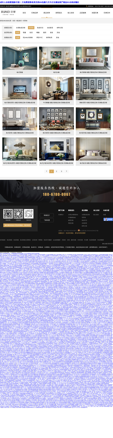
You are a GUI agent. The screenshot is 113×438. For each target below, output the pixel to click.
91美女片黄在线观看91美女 (22, 379)
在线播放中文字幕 (63, 263)
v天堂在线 (60, 402)
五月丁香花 (59, 328)
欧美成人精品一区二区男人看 (89, 345)
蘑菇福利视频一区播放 (90, 371)
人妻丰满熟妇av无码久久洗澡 (42, 262)
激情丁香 (71, 293)
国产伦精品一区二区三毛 (69, 294)
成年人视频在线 (64, 380)
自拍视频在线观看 (58, 365)
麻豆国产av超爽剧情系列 (90, 304)
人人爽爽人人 (19, 325)
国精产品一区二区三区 (10, 287)
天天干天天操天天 (72, 337)
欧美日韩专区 (38, 288)
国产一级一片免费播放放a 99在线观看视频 (63, 324)
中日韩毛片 (9, 254)
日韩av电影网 (52, 381)
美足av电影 (13, 351)
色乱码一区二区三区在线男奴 (90, 265)
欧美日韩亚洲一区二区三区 (104, 337)
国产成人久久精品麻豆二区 (83, 287)
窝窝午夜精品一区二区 (74, 320)
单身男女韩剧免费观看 (13, 279)
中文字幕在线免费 (94, 289)
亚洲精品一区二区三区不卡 (75, 374)
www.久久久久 (61, 344)
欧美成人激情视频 (21, 335)
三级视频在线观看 (58, 291)
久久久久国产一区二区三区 (15, 281)
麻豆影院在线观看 (31, 301)
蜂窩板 (41, 240)
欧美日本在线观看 (27, 274)
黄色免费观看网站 (37, 353)
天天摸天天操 (62, 255)
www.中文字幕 (16, 355)
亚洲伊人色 (98, 371)
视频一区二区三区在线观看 (56, 351)
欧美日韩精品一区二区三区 (21, 283)
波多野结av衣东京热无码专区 (40, 271)
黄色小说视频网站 (17, 359)
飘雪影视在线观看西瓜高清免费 (82, 329)
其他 (58, 32)
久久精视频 (66, 396)
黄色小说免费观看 (42, 399)
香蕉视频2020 (78, 281)
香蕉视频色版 (24, 398)
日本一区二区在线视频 (49, 404)
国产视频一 (64, 283)
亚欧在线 (47, 406)
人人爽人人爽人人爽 (27, 303)
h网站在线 (56, 276)
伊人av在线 (79, 326)
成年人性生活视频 (107, 355)
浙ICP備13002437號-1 (70, 230)
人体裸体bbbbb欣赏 (44, 338)
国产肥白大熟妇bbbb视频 (78, 254)
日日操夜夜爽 (27, 275)
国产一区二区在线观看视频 (105, 267)
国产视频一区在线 (4, 404)
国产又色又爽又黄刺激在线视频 (97, 266)
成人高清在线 (3, 397)
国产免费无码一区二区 (88, 341)
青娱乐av (82, 361)
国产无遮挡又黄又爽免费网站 (42, 292)
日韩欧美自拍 (105, 312)
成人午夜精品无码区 (73, 258)
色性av (44, 307)
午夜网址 (43, 302)
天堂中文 (49, 394)
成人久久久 (82, 404)
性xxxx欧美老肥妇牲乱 (82, 402)
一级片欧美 (110, 281)
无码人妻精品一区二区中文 (61, 274)
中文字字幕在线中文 (72, 292)
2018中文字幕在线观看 (77, 357)
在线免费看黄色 (85, 373)
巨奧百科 (107, 15)
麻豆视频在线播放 (29, 376)
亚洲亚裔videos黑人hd (56, 367)
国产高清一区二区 (19, 397)
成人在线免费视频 (62, 373)
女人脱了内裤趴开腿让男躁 (64, 256)
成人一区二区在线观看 (101, 361)
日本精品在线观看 (96, 274)
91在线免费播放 (67, 353)
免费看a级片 (97, 256)
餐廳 (37, 32)
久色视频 (62, 341)
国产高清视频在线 (25, 373)
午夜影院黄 (72, 321)
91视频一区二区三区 (58, 296)
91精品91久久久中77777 (30, 343)
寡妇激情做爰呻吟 (80, 372)
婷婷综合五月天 (93, 382)
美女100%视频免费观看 (33, 390)
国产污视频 (66, 364)
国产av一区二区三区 (67, 317)
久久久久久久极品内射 (68, 285)
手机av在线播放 (64, 320)
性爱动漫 (84, 326)
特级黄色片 (34, 258)
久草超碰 (38, 343)
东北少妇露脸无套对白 (87, 257)
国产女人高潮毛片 (14, 368)
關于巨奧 (61, 210)
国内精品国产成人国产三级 (17, 275)
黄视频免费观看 (3, 377)
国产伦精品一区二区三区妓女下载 (59, 383)
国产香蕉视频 (30, 365)
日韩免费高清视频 (36, 377)
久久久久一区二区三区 (77, 274)
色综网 (1, 380)
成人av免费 (75, 360)
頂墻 (68, 240)
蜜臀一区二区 (6, 363)
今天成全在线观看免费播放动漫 (41, 316)
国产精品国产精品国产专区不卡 (105, 309)
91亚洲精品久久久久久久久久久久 (50, 256)
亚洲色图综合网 (67, 385)
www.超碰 (84, 288)
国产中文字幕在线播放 (13, 352)
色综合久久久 (49, 265)
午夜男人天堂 (38, 364)
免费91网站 (93, 366)
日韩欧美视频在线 (39, 334)
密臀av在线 (33, 395)
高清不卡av (94, 360)
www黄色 (79, 354)
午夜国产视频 (48, 367)
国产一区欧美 (102, 259)
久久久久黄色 (60, 290)
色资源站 (109, 373)
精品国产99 (105, 340)
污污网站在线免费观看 (80, 384)
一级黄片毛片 (48, 379)
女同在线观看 (66, 305)
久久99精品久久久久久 (20, 400)
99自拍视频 (15, 376)
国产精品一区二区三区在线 (103, 398)
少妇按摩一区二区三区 (12, 261)
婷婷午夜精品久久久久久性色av (22, 291)
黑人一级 (105, 303)
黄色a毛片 (17, 404)
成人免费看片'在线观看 (80, 334)
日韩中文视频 (52, 339)
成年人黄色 (109, 269)
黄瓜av (98, 325)
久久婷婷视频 (66, 374)
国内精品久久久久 (30, 334)
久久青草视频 (107, 400)
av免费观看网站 (65, 322)
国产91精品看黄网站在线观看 (58, 267)
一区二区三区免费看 (45, 305)
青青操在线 (43, 266)
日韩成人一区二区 (33, 270)
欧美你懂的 (51, 316)
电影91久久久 (28, 258)
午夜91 (102, 342)
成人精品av (42, 379)
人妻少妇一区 (32, 284)
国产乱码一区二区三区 (64, 319)
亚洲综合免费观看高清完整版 (30, 344)
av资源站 (61, 310)
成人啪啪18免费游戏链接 (66, 307)
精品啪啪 (61, 334)
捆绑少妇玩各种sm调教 (7, 339)
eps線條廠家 (57, 240)
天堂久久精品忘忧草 (37, 381)
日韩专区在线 (91, 305)
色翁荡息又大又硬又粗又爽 (91, 356)
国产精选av (93, 293)
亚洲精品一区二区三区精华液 (27, 386)
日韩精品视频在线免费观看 (25, 393)
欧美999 (76, 355)
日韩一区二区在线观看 (35, 268)
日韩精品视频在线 (70, 297)
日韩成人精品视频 (41, 300)
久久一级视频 (86, 271)
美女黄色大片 (66, 310)
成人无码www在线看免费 (102, 365)
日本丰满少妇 (6, 281)
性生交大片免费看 (26, 327)
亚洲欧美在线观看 (55, 347)
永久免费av (55, 355)
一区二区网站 (49, 384)
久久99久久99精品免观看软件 (66, 270)
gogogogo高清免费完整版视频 (6, 384)
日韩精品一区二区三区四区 (103, 280)
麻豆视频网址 (52, 268)
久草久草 (106, 316)
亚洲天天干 (86, 284)
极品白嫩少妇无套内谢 (80, 319)
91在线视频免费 (25, 278)
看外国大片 (63, 300)
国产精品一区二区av (54, 269)
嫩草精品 (85, 305)
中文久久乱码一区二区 (102, 265)
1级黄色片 (47, 293)
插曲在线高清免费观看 (14, 391)
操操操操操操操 (44, 281)
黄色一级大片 (101, 316)
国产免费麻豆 (101, 351)
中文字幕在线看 (30, 394)
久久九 (41, 268)
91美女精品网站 (16, 369)
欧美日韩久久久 (85, 343)
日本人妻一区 (86, 406)
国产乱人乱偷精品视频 (44, 321)
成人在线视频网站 (61, 360)
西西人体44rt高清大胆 (59, 352)
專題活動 (70, 223)
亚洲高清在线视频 (67, 326)
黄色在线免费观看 (6, 295)
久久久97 (6, 292)
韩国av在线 (16, 345)
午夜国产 (80, 276)
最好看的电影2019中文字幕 (92, 288)
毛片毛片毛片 (90, 331)
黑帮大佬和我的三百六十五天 (53, 327)
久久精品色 (47, 300)
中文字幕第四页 (95, 267)
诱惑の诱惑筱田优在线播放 (56, 293)
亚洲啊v (50, 382)
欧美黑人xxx (98, 306)
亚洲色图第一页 (69, 373)
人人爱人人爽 (35, 310)
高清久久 (81, 330)
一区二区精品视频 (42, 282)
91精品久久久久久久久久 (48, 371)
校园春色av (72, 315)
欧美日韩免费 (30, 371)
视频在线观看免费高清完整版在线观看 (32, 384)
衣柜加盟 (80, 240)
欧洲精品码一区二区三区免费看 (49, 333)
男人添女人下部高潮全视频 (12, 271)
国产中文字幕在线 (75, 344)
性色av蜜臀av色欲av (26, 310)
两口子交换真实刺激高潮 (26, 339)
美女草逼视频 (16, 348)
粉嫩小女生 (86, 296)
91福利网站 (52, 406)
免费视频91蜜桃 (107, 257)
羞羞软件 (99, 356)
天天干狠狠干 (38, 269)
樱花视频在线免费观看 (49, 272)
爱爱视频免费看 (108, 301)
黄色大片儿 (24, 314)
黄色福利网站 (21, 282)
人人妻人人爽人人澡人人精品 (41, 285)
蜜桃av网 (109, 276)
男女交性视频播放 (93, 357)
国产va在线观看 (24, 329)
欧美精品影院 (77, 395)
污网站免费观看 (59, 350)
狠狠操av (85, 277)
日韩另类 (69, 274)
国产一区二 (4, 360)
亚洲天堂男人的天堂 (104, 402)
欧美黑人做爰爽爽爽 (55, 302)
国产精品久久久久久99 (16, 326)
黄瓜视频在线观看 (57, 283)
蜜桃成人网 (81, 302)
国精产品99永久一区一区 (42, 275)
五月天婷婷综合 (7, 278)
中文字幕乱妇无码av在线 (22, 363)
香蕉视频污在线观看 (46, 383)
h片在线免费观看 (41, 342)
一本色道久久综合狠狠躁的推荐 (28, 380)
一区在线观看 (91, 269)
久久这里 (88, 289)
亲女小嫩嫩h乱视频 (97, 255)
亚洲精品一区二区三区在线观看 (79, 306)
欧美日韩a (110, 347)
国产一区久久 (35, 265)
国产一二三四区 (73, 352)
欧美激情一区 (55, 377)
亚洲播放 (32, 282)
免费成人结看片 (31, 262)
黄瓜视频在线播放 (103, 390)
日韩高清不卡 (89, 259)
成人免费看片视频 (83, 320)
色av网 (16, 270)
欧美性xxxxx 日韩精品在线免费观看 (10, 266)
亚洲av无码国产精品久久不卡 (11, 396)
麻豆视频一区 (55, 402)
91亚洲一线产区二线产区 (16, 301)
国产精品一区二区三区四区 (58, 304)
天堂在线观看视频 (94, 335)
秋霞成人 (106, 327)
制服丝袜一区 (63, 397)
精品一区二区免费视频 (103, 389)
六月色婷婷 (31, 329)
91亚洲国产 (69, 263)
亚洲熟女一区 (60, 392)
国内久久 (23, 338)
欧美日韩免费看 (55, 397)
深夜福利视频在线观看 (92, 280)
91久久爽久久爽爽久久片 (97, 300)
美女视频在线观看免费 (58, 285)
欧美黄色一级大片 (54, 310)
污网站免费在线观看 (42, 328)
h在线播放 (7, 385)
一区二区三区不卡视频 (106, 394)
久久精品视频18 (33, 399)
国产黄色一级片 (52, 321)
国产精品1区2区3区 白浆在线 (106, 314)
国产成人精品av (34, 307)
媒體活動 (70, 220)
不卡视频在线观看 (47, 356)
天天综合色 (77, 321)
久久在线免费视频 (34, 327)
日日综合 (11, 285)
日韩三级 (32, 259)
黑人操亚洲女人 (50, 345)
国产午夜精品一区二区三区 (32, 400)
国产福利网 (42, 384)
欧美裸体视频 (97, 346)
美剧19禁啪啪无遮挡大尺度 (76, 256)
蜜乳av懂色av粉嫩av (93, 337)
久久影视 (75, 378)
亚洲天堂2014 (16, 393)
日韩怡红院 (61, 332)
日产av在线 (38, 372)
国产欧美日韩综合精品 (89, 292)
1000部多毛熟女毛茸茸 (44, 296)
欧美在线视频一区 (39, 396)
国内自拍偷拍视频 (26, 318)
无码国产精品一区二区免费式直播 (68, 367)
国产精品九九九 (82, 353)
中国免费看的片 (100, 258)
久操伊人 (81, 396)
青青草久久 (34, 348)
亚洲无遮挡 (52, 305)
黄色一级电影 (83, 394)
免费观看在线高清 (49, 283)
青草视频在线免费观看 (43, 346)
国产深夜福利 (35, 368)
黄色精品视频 (77, 361)
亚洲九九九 (2, 302)
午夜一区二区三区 (21, 258)
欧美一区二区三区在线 (23, 342)
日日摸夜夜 (69, 357)
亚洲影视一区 (16, 332)
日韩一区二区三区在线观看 (77, 277)
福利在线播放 (37, 386)
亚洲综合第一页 (8, 394)
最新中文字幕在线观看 (91, 270)
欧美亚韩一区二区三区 (33, 332)
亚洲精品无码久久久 (27, 265)
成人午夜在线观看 (99, 405)
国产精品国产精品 (58, 326)
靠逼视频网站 (70, 395)
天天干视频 (101, 400)
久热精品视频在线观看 (103, 254)
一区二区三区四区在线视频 (46, 380)
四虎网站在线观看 (66, 301)
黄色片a (34, 339)
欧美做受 (55, 376)
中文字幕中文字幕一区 (78, 263)
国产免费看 (109, 379)
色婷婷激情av (98, 339)
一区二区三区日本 (93, 324)
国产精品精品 (28, 395)
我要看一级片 (71, 370)
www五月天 (79, 385)
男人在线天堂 (92, 307)
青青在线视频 (109, 360)
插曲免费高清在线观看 (5, 329)
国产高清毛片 (3, 372)
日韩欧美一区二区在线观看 (22, 316)
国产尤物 (29, 309)
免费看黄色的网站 (32, 257)
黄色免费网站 (60, 356)
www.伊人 (37, 295)
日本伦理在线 (23, 360)
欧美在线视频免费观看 (62, 366)
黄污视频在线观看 (23, 374)
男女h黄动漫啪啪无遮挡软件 (85, 376)
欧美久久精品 (105, 359)
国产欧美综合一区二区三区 (92, 295)
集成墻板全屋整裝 (25, 240)
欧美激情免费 (31, 312)
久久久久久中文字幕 (84, 312)
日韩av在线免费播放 (18, 265)
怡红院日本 (62, 279)
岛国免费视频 (16, 324)
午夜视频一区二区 (95, 390)
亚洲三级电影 (40, 308)
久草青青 (33, 274)
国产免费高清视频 (79, 282)
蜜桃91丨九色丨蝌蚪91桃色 (6, 267)
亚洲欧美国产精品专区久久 (6, 346)
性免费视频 (44, 353)
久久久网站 (36, 312)
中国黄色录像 (3, 315)
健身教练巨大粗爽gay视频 (67, 278)
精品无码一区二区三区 (5, 256)
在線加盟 (106, 210)
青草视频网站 (76, 318)
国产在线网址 (108, 259)
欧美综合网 (102, 256)
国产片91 (58, 279)
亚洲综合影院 (85, 342)
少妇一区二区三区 (37, 277)
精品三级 (88, 370)
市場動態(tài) (72, 217)
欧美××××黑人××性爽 (24, 269)
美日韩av (27, 284)
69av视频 (42, 312)
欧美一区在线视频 (101, 382)
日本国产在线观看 (23, 272)
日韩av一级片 (87, 382)
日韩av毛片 (77, 283)
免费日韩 (82, 386)
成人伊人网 (4, 381)
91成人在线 (87, 361)
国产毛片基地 (45, 340)
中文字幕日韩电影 (85, 351)
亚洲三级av (23, 351)
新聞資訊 (59, 15)
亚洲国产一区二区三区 (108, 300)
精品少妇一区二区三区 (26, 308)
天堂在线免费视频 (45, 269)
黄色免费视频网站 (20, 395)
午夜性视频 (84, 308)
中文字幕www (98, 394)
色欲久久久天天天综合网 (10, 288)
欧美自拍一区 (44, 287)
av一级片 (51, 335)
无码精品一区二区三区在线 (34, 293)
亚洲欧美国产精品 (13, 333)
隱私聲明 (110, 243)
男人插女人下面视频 (40, 406)
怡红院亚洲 (32, 269)
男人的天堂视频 (31, 295)
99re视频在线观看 (47, 363)
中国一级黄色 (57, 335)
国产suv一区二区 (77, 295)
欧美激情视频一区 (107, 285)
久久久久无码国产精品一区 (82, 399)
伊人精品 (33, 264)
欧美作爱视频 (78, 294)
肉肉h (65, 343)
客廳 (24, 32)
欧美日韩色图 (28, 307)
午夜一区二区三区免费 (52, 280)
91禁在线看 (83, 322)
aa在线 (15, 364)
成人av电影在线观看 (105, 334)
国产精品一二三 (31, 289)
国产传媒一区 (10, 340)
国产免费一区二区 (10, 390)
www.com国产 (25, 390)
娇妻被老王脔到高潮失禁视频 (95, 312)
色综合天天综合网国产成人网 (25, 403)
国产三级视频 (90, 368)
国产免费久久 (3, 348)
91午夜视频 (47, 310)
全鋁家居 (50, 27)
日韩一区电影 (35, 303)
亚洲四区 (56, 343)
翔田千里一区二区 (90, 301)
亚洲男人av (19, 356)
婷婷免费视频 (27, 391)
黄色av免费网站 (74, 255)
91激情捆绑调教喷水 (40, 283)
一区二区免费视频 (15, 295)
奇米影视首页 (3, 392)
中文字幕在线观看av (54, 255)
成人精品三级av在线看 (96, 299)
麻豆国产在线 (20, 346)
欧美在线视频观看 (23, 355)
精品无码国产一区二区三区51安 (99, 393)
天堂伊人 (38, 380)
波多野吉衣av (46, 395)
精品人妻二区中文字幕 (68, 299)
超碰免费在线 (100, 285)
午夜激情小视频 (29, 277)
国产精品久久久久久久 (42, 348)
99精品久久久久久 (55, 359)
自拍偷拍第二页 (72, 309)
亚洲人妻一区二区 (38, 341)
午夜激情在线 (103, 317)
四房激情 (27, 402)
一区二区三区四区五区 (12, 321)
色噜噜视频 (67, 352)
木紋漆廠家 (100, 240)
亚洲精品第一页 (73, 339)
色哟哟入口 (44, 370)
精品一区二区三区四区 (22, 309)
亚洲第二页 (5, 378)
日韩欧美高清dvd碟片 (82, 331)
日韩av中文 (98, 334)
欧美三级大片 (43, 386)
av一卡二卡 (68, 255)
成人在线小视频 (23, 255)
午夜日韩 (18, 351)
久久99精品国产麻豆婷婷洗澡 (14, 308)
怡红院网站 (82, 395)
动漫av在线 (67, 271)
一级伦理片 (2, 396)
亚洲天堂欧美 (58, 322)
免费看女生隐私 (34, 318)
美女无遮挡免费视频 (34, 354)
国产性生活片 (13, 274)
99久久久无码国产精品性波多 (14, 398)
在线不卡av (55, 330)
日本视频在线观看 (68, 257)
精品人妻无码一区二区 (59, 316)
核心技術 (71, 15)
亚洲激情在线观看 (23, 254)
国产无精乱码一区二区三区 (9, 291)
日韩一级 (72, 271)
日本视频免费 (76, 270)
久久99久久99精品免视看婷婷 (52, 386)
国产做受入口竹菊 (61, 400)
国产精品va (5, 398)
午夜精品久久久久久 (16, 339)
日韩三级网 (20, 350)
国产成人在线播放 (16, 394)
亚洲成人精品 (40, 395)
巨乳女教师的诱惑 (40, 373)
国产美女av (106, 277)
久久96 (9, 307)
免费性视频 (28, 317)
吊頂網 (86, 240)
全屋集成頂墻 (20, 27)
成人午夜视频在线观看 (43, 368)
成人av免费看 (7, 351)
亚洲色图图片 (108, 284)
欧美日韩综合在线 (12, 306)
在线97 (35, 371)
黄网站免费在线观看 (92, 258)
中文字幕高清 (25, 267)
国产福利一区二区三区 (61, 378)
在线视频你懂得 (106, 352)
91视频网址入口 (76, 278)
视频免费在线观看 (18, 302)
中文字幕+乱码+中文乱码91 (99, 278)
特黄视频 (91, 271)
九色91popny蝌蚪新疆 (14, 406)
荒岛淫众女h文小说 (77, 373)
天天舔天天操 (32, 285)
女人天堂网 (70, 350)
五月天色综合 (99, 345)
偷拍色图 (65, 350)
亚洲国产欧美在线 (47, 396)
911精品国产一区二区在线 (61, 381)
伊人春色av (57, 337)
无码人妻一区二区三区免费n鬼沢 (19, 317)
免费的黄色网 (19, 288)
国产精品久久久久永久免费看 (6, 297)
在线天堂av (104, 264)
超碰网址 (80, 397)
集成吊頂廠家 (48, 240)
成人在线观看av (85, 279)
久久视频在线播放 (32, 355)
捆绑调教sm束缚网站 (18, 385)
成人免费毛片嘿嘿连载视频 (27, 353)
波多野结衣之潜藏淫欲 (82, 338)
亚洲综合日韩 (49, 307)
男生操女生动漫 (99, 387)
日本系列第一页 (69, 295)
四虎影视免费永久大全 (24, 404)
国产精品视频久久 (84, 391)
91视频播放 (30, 405)
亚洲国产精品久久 (40, 339)
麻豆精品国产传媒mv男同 (99, 271)
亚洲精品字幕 (88, 404)
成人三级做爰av (26, 346)
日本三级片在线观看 (33, 296)
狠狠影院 (64, 280)
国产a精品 (76, 347)
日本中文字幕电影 (42, 345)
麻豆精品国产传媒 (70, 348)
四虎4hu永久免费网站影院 (12, 367)
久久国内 (16, 312)
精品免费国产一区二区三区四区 (70, 308)
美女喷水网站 (18, 353)
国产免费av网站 (96, 341)
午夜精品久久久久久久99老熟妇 (30, 300)
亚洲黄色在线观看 (20, 284)
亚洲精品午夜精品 (72, 403)
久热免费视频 (86, 315)
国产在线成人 (105, 347)
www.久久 (31, 341)
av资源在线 (13, 341)
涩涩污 (59, 330)
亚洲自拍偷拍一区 (71, 335)
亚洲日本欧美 (76, 293)
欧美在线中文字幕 (16, 360)
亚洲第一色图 (11, 404)
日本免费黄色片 (28, 340)
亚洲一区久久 (46, 335)
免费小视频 (71, 313)
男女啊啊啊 (7, 316)
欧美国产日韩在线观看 (39, 279)
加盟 (104, 214)
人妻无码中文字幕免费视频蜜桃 (101, 268)
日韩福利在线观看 (72, 266)
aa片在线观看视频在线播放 (14, 255)
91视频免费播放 (84, 294)
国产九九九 (95, 385)
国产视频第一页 (106, 315)
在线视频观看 (65, 376)
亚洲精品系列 (49, 282)
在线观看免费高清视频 (44, 325)
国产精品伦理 (16, 370)
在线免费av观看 (64, 275)
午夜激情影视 (19, 310)
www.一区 (84, 301)
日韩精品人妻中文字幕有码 (23, 261)
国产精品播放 (80, 267)
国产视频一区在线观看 (22, 365)
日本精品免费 (12, 290)
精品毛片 (17, 264)
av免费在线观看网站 (97, 352)
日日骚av (58, 333)
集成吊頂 (40, 27)
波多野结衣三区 (36, 320)
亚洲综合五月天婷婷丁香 (22, 293)
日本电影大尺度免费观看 (61, 268)
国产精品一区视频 (83, 293)
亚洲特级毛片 (89, 309)
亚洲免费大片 (59, 389)
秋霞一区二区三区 (36, 366)
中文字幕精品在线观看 (23, 382)
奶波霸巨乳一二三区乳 (42, 258)
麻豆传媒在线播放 (35, 321)
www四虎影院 (75, 307)
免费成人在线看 (55, 387)
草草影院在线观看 (68, 304)
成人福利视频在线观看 (79, 400)
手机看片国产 (70, 366)
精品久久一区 (20, 289)
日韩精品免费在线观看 (96, 381)
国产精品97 (96, 402)
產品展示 (19, 20)
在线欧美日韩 (110, 405)
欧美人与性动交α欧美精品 (61, 403)
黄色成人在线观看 (63, 387)
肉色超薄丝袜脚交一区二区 (75, 279)
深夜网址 (14, 258)
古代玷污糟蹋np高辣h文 (85, 366)
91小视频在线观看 (85, 335)
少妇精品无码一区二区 (14, 403)
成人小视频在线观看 (12, 289)
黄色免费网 (11, 378)
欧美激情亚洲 (78, 335)
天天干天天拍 (58, 320)
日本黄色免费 (67, 405)
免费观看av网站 (8, 359)
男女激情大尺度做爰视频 (14, 280)
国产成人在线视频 (82, 280)
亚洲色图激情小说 (106, 263)
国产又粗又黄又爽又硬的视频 (67, 333)
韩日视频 (109, 290)
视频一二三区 (85, 310)
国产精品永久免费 (42, 261)
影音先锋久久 (90, 320)
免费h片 (20, 270)
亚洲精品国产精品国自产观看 (39, 267)
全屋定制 (35, 240)
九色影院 (106, 350)
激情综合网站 (36, 314)
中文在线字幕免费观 (101, 321)
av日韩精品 (71, 347)
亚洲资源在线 (43, 365)
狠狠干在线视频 (39, 289)
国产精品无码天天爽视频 (27, 302)
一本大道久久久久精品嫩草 (75, 264)
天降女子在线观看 (4, 289)
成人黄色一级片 (58, 305)
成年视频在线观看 (43, 374)
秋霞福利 (22, 357)
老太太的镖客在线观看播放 (106, 328)
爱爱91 (89, 293)
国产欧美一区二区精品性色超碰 (64, 407)
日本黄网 (6, 285)
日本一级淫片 (84, 398)
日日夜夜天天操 (74, 389)
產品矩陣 (46, 13)
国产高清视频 (56, 281)
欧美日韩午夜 (102, 289)
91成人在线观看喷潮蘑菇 (56, 357)
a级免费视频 (86, 330)
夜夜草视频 (5, 255)
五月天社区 (106, 294)
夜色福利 (42, 295)
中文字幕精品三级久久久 (107, 376)
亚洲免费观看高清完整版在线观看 (56, 308)
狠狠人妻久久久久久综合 (41, 257)
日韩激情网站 (77, 366)
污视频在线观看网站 (17, 296)
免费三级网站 (62, 276)
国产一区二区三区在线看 (39, 329)
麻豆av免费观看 (101, 326)
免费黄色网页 (78, 288)
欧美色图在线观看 (56, 265)
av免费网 (99, 347)
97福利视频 (18, 305)
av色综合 (50, 284)
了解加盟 (47, 220)
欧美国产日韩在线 (36, 317)
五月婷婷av (70, 387)
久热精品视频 (108, 289)
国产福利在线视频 (20, 402)
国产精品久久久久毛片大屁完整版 (47, 354)
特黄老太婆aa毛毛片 (10, 310)
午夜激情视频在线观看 (52, 366)
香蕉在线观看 (62, 342)
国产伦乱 (42, 314)
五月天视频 (6, 383)
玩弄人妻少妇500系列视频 (50, 403)
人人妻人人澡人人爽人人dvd (95, 406)
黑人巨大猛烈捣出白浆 (77, 257)
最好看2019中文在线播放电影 (47, 343)
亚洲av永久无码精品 (4, 406)
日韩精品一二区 (25, 356)
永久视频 (30, 254)
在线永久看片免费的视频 (33, 374)
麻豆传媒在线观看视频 (54, 270)
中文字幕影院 (77, 262)
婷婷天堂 (91, 352)
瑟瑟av (12, 385)
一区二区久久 (49, 294)
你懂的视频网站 (49, 376)
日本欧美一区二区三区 (8, 344)
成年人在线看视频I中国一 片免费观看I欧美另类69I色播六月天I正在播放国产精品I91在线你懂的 (39, 2)
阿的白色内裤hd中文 (4, 391)
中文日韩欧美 (9, 272)
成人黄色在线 (38, 276)
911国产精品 (83, 259)
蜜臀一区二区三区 (80, 261)
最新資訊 (71, 210)
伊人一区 (67, 279)
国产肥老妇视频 (80, 292)
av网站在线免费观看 (33, 382)
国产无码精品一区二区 (87, 397)
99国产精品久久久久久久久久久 (102, 319)
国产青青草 (91, 294)
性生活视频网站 (88, 303)
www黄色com (85, 332)
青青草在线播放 (93, 370)
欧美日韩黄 (41, 403)
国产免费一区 (85, 352)
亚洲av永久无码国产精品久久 (35, 290)
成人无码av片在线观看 (58, 288)
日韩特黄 (102, 293)
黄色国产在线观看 (59, 258)
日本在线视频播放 (84, 344)
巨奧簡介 (61, 214)
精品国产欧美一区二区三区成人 (31, 328)
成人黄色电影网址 (89, 314)
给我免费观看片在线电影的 (44, 347)
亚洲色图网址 (18, 327)
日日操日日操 (6, 407)
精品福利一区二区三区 (66, 265)
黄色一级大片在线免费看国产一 (52, 332)
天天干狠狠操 (74, 397)
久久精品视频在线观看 (43, 278)
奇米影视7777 (16, 254)
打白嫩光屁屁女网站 (63, 340)
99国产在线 (91, 346)
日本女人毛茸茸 (87, 254)
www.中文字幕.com (50, 259)
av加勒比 (26, 289)
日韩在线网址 (101, 291)
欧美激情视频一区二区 (90, 319)
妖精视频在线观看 (67, 402)
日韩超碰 (81, 382)
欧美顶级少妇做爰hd (40, 264)
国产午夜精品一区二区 (81, 309)
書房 (44, 32)
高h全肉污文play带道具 (16, 278)
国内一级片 (36, 360)
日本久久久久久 (81, 285)
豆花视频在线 (56, 318)
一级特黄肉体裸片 (87, 365)
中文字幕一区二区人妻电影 (60, 306)
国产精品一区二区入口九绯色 (51, 344)
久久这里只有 (11, 259)
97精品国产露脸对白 (83, 258)
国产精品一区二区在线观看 (46, 317)
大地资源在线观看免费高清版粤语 (55, 301)
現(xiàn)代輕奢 (28, 37)
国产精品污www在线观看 (79, 300)
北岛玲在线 (72, 319)
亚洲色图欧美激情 (58, 277)
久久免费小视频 (96, 379)
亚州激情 (42, 293)
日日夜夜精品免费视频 (51, 378)
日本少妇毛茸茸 (6, 368)
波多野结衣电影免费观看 (52, 271)
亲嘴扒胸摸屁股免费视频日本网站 (90, 272)
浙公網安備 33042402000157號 (88, 230)
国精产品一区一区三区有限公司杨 (67, 281)
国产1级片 (99, 366)
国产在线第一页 (90, 367)
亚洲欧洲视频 (9, 331)
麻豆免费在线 (40, 389)
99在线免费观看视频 (17, 267)
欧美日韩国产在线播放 (74, 396)
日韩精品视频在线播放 (7, 350)
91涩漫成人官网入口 (85, 281)
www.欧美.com (64, 337)
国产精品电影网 (60, 372)
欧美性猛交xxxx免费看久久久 (36, 256)
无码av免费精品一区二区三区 (8, 319)
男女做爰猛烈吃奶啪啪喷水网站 (25, 368)
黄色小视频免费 (88, 372)
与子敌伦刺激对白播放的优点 (51, 373)
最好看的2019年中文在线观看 (65, 269)
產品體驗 (85, 210)
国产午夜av (55, 284)
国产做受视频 (20, 274)
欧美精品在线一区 (23, 348)
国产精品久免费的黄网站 (69, 288)
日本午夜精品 (12, 371)
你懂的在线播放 (35, 299)
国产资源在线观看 (91, 306)
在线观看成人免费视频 (54, 338)
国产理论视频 (27, 268)
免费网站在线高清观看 (90, 334)
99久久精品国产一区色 (5, 263)
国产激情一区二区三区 (18, 354)
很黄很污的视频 (23, 389)
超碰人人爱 (96, 320)
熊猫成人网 (73, 372)
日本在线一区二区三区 (96, 376)
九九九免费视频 (72, 406)
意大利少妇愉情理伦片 (102, 302)
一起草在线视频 (45, 270)
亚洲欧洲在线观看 (31, 283)
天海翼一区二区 (55, 379)
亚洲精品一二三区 (79, 265)
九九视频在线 (60, 314)
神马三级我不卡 (33, 304)
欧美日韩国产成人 (20, 306)
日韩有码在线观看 (41, 254)
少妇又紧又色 (86, 357)
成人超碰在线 (44, 366)
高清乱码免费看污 (78, 271)
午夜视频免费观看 (100, 327)
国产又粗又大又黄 (109, 278)
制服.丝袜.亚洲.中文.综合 (48, 326)
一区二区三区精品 (8, 332)
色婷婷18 (110, 262)
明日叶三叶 (26, 397)
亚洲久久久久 (100, 370)
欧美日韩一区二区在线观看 (9, 400)
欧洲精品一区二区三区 (57, 382)
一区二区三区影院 (11, 397)
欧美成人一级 (97, 314)
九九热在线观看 (25, 296)
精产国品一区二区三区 (18, 384)
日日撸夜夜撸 (44, 276)
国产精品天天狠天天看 (53, 346)
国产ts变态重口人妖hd (67, 368)
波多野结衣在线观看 (81, 358)
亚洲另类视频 (33, 373)
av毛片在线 (66, 258)
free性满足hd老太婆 (72, 354)
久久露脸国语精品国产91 (39, 407)
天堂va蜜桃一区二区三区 (53, 319)
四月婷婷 (73, 384)
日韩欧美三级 (50, 370)
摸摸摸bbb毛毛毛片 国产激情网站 (88, 374)
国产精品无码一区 (15, 374)
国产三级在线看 (23, 370)
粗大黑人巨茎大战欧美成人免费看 (88, 383)
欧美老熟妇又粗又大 (42, 304)
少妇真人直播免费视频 (73, 303)
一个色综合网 (55, 396)
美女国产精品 (65, 347)
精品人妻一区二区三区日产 (79, 356)
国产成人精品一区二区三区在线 (25, 377)
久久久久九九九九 (45, 364)
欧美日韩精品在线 (69, 332)
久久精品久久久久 (83, 380)
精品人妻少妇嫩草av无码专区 (45, 360)
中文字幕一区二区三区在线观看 (69, 371)
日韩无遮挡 (8, 399)
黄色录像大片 (81, 350)
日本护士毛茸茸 (26, 354)
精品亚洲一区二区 (103, 290)
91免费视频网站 (78, 315)
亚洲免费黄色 (13, 395)
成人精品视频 (47, 312)
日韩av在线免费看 (57, 329)
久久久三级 (51, 313)
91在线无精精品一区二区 (49, 352)
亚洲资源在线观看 (13, 365)
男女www (95, 257)
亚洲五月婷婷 (93, 361)
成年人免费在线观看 (95, 317)
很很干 (105, 405)
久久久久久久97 (37, 394)
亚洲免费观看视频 (53, 278)
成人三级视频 (81, 284)
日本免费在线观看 (70, 300)
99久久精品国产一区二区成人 (69, 351)
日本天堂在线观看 (51, 258)
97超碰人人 (20, 313)
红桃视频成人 (85, 256)
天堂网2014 (65, 289)
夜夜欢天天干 (28, 299)
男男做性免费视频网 (4, 342)
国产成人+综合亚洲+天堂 (73, 380)
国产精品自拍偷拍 (35, 325)
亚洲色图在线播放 (69, 360)
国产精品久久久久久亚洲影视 (10, 284)
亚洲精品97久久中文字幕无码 (101, 310)
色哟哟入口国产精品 (100, 329)
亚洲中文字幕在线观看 (23, 322)
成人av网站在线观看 (86, 381)
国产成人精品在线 (9, 364)
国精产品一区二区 (38, 370)
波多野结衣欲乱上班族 (100, 348)
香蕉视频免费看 (67, 363)
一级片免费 (97, 307)
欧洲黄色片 (92, 405)
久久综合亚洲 (57, 261)
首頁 (24, 15)
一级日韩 (15, 297)
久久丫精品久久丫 (107, 377)
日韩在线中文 (105, 372)
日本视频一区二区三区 (36, 358)
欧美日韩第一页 (71, 291)
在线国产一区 (79, 406)
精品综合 (9, 360)
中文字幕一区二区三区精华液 (74, 289)
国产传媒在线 (70, 378)
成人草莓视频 (18, 338)
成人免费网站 (103, 276)
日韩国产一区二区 (56, 391)
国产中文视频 (9, 389)
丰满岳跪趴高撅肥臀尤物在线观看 (22, 294)
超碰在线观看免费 (105, 383)
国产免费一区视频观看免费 (25, 324)
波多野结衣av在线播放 (99, 294)
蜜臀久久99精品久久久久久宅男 (33, 351)
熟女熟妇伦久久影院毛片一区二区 (57, 312)
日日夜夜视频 (14, 262)
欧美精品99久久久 (106, 275)
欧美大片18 (48, 302)
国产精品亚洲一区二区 (8, 345)
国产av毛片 (43, 376)
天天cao (50, 369)
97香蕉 (107, 358)
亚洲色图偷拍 (83, 379)
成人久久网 (9, 299)
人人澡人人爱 (90, 380)
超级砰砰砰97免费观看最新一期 (29, 297)
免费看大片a (100, 397)
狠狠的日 (86, 355)
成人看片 (22, 406)
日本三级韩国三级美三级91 (75, 322)
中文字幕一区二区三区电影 (22, 276)
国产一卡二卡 (40, 363)
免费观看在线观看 (38, 330)
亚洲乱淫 (111, 389)
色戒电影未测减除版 (83, 364)
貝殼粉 (64, 240)
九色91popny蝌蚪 (31, 398)
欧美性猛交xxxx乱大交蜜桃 (41, 280)
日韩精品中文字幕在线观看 (95, 296)
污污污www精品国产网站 (88, 369)
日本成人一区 (101, 283)
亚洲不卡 (76, 370)
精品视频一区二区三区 (52, 348)
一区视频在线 (102, 385)
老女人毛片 (54, 392)
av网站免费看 (84, 283)
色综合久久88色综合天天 (97, 303)
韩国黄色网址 (23, 394)
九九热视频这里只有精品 (58, 294)
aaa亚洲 (97, 378)
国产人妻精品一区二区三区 (69, 334)
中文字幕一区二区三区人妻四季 (87, 359)
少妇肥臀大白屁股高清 (24, 383)
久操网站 (60, 287)
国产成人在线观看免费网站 (51, 405)
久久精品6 (107, 258)
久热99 (98, 293)
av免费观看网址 (12, 356)
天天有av (52, 324)
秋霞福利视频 (23, 334)
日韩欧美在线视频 (42, 291)
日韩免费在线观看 (74, 405)
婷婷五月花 (83, 275)
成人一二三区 (86, 405)
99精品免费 (27, 282)
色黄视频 (110, 303)
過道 (51, 32)
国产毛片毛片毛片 (45, 324)
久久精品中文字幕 (41, 344)
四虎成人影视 (27, 313)
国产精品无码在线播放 (9, 277)
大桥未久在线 (68, 276)
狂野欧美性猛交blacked (104, 295)
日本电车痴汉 (46, 337)
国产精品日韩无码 (62, 348)
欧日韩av (10, 268)
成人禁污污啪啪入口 (48, 355)
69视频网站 (14, 309)
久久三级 (59, 280)
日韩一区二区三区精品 (78, 316)
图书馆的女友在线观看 (90, 358)
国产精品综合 (65, 313)
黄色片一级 (2, 390)
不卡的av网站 (50, 263)
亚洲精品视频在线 (57, 307)
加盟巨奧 (95, 15)
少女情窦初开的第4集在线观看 (88, 354)
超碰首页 (100, 363)
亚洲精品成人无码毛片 (97, 313)
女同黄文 (54, 360)
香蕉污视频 (75, 332)
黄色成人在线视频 (9, 302)
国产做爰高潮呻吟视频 (92, 297)
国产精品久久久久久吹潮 (41, 274)
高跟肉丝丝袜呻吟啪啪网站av (80, 297)
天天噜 (110, 372)
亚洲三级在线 (29, 266)
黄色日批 (45, 389)
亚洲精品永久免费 (62, 355)
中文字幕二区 (104, 306)
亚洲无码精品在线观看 (77, 269)
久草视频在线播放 (102, 360)
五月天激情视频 (60, 331)
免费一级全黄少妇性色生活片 (60, 404)
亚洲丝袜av (107, 297)
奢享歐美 (49, 37)
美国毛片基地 (34, 350)
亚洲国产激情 (64, 302)
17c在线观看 (23, 371)
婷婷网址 (80, 352)
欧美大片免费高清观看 (57, 374)
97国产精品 (21, 328)
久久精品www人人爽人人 (24, 396)
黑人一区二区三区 (50, 261)
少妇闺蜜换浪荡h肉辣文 (32, 319)
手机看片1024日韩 (51, 274)
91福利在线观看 (22, 367)
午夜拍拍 (8, 315)
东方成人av (49, 391)
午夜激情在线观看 (42, 327)
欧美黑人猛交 (78, 343)
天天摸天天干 (87, 266)
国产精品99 (89, 326)
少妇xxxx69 (68, 397)
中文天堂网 (51, 292)
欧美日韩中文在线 (72, 399)
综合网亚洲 (28, 367)
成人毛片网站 (54, 400)
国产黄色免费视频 (71, 283)
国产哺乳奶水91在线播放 (12, 377)
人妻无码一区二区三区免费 (103, 395)
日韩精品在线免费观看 (53, 287)
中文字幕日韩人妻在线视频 (80, 268)
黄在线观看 (39, 333)
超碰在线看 (10, 370)
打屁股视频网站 (98, 263)
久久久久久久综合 (90, 394)
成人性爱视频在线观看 (90, 384)
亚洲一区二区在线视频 (67, 254)
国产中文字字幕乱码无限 (90, 350)
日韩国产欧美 (99, 392)
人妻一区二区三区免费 (71, 261)
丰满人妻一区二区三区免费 (76, 345)
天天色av (40, 270)
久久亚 (110, 325)
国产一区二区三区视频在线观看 (30, 315)
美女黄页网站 (44, 301)
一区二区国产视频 (4, 308)
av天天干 (60, 266)
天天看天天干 (92, 279)
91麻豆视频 (34, 385)
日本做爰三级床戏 (44, 284)
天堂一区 (62, 338)
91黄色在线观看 (104, 255)
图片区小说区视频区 (39, 404)
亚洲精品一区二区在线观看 (97, 261)
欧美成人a (65, 291)
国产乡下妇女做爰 (37, 266)
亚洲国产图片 (46, 361)
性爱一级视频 (86, 282)
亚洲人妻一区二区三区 (87, 276)
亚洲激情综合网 (72, 338)
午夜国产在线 (92, 329)
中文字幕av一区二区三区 (86, 264)
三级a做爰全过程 (18, 259)
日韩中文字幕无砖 (98, 292)
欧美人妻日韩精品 (8, 303)
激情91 (59, 358)
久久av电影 (78, 381)
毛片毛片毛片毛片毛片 (9, 294)
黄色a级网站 (96, 396)
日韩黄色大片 (65, 287)
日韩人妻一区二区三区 (92, 283)
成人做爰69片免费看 (91, 325)
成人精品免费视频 (70, 400)
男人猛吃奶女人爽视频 (78, 272)
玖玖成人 (98, 374)
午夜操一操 (90, 391)
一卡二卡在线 (61, 271)
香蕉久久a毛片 (42, 405)
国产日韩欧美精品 (98, 368)
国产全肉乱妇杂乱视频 (68, 296)
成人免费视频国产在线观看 (62, 309)
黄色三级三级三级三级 (18, 303)
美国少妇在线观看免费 (43, 382)
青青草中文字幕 (106, 292)
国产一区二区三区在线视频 (73, 302)
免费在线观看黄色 (55, 363)
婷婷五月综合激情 (41, 385)
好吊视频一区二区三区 (88, 385)
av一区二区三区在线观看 (89, 378)
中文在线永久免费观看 (25, 399)
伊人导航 (9, 317)
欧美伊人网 (94, 347)
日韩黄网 (67, 282)
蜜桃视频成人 (49, 267)
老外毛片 (110, 345)
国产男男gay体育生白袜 (69, 341)
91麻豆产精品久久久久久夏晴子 (61, 370)
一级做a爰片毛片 (76, 304)
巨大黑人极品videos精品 (91, 285)
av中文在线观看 (14, 282)
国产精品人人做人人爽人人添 (44, 400)
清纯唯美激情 (61, 377)
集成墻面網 (92, 240)
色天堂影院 (15, 350)
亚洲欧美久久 (7, 300)
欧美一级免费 (29, 320)
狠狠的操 (80, 308)
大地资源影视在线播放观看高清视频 (91, 386)
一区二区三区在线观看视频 (106, 354)
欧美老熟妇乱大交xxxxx (81, 367)
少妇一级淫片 (67, 384)
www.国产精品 (19, 287)
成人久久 (20, 271)
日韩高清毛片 (50, 257)
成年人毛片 (9, 393)
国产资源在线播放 (106, 406)
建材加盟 (74, 240)
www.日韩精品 (69, 306)
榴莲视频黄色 (12, 380)
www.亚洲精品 (28, 264)
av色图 (60, 347)
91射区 (90, 313)
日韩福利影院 (32, 402)
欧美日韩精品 (108, 293)
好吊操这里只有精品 (25, 305)
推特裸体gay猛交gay (77, 365)
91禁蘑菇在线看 (47, 295)
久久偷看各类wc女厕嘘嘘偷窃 (24, 352)
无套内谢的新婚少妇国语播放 (36, 337)
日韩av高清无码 (46, 350)
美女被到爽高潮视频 (70, 329)
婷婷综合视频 (68, 359)
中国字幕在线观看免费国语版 (44, 331)
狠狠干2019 (31, 271)
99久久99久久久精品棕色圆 (82, 346)
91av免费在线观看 (86, 403)
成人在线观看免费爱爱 (7, 337)
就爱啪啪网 (95, 309)
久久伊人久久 (110, 317)
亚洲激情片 (7, 373)
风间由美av (91, 263)
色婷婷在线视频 (70, 268)
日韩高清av (81, 360)
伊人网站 (111, 255)
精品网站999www (13, 342)
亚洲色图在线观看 (4, 365)
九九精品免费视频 (50, 254)
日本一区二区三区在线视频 (107, 364)
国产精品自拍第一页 (94, 373)
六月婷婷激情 (74, 402)
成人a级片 (50, 285)
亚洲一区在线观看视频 (58, 257)
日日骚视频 (66, 338)
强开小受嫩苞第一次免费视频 (18, 307)
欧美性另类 (60, 396)
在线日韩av (105, 344)
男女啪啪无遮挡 (78, 327)
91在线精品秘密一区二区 (34, 379)
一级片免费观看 (76, 379)
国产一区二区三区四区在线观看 (17, 256)
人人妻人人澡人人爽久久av (61, 259)
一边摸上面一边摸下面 (78, 299)
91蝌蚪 (79, 332)
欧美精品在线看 (105, 304)
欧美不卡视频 (97, 328)
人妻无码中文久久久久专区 (7, 357)
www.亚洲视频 (47, 315)
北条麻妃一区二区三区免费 (54, 275)
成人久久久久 (88, 302)
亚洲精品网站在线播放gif (57, 317)
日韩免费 (2, 355)
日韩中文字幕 (57, 354)
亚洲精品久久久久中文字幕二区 (34, 255)
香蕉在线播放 (79, 403)
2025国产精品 (100, 399)
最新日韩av (60, 284)
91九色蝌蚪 (50, 281)
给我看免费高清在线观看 (105, 374)
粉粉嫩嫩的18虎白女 (75, 359)
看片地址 (102, 274)
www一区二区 (79, 325)
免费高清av (4, 299)
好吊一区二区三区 (23, 295)
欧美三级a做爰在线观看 (43, 319)
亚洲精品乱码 (16, 272)
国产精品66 (3, 367)
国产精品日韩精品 (88, 400)
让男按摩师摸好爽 (25, 359)
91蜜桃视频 (20, 300)
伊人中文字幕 (54, 331)
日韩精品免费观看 (79, 291)
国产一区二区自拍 (35, 393)
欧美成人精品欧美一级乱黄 (107, 296)
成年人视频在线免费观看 (106, 371)
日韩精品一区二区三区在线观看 (96, 315)
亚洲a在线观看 (37, 376)
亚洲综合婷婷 (70, 259)
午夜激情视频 (13, 387)
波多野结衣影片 (64, 354)
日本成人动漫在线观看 (92, 277)
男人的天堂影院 (50, 365)
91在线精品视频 (53, 372)
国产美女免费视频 (6, 379)
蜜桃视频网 (73, 326)
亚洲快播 (10, 324)
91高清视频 (7, 282)
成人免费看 (45, 334)
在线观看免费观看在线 (64, 369)
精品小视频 (64, 395)
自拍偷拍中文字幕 (13, 363)
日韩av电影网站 (29, 360)
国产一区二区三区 (79, 341)
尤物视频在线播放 (64, 303)
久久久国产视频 (73, 284)
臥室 (31, 32)
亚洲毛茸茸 (72, 314)
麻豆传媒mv (40, 335)
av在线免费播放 (79, 266)
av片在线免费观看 (37, 302)
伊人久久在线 (16, 285)
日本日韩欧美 (61, 405)
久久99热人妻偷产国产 (71, 325)
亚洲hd (36, 282)
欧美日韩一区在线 (87, 267)
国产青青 (7, 269)
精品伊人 (2, 373)
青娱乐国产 (78, 342)
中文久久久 (55, 263)
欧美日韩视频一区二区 (23, 279)
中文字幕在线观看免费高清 (67, 361)
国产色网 (10, 369)
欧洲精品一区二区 (18, 378)
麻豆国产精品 (32, 276)
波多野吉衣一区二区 (19, 290)
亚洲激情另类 (41, 318)
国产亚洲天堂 (86, 263)
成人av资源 (48, 377)
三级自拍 (75, 368)
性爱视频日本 (31, 316)
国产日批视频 (100, 257)
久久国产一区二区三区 (102, 322)
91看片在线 (40, 315)
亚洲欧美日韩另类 (34, 345)
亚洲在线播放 (63, 327)
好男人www (40, 350)
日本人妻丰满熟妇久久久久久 (80, 333)
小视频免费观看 (13, 300)
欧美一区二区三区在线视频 (7, 312)
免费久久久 (51, 368)
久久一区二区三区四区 (8, 405)
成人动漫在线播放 (32, 292)
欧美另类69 (93, 365)
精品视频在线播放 (58, 264)
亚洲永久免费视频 (104, 325)
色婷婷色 (46, 369)
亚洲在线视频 (18, 380)
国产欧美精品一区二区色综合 (48, 277)
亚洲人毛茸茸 (42, 303)
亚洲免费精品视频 (29, 338)
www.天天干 (88, 353)
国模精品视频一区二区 (8, 265)
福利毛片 (24, 320)
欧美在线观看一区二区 (108, 313)
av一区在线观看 (16, 389)
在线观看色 (110, 390)
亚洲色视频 (98, 270)
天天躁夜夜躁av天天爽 (35, 305)
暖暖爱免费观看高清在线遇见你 (80, 328)
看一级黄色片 (95, 259)
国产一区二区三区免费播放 (69, 392)
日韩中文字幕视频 (45, 255)
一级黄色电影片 (9, 318)
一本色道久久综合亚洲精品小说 (95, 355)
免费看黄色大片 (48, 297)
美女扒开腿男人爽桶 (7, 309)
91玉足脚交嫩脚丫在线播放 (81, 290)
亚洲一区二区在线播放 (45, 351)
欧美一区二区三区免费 (53, 334)
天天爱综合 (95, 389)
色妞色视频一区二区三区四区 (36, 313)
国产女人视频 (37, 338)
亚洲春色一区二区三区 (64, 318)
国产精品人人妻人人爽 (10, 305)
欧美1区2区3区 (18, 320)
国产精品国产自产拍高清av (75, 310)
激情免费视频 (61, 385)
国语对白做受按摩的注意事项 (74, 275)
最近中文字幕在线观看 (46, 387)
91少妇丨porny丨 (45, 372)
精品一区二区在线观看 (88, 291)
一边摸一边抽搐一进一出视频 (35, 383)
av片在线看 (34, 254)
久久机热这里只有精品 (6, 347)
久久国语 (64, 357)
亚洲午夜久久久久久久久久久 (38, 367)
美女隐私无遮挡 (42, 392)
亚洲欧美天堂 (26, 270)
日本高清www (56, 369)
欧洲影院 (47, 339)
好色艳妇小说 (104, 341)
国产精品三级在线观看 (7, 354)
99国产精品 (67, 331)
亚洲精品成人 (18, 314)
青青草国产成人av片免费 (52, 266)
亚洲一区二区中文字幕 (15, 263)
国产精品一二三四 (73, 287)
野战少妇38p (14, 372)
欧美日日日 (21, 264)
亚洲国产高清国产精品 (7, 343)
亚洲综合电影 (91, 402)
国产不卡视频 (98, 342)
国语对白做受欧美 (98, 367)
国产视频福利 (110, 341)
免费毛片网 (2, 385)
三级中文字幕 (89, 393)
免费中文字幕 (7, 335)
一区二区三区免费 (13, 293)
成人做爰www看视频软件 (59, 272)
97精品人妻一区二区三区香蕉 (79, 393)
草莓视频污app (41, 310)
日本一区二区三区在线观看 (55, 361)
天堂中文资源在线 (11, 283)
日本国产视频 (30, 370)
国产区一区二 (37, 365)
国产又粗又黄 (89, 300)
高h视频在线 (3, 318)
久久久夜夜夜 (48, 357)
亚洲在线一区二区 (63, 292)
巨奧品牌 (34, 15)
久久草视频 (71, 282)
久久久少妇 (7, 322)
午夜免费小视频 (92, 330)
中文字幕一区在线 (88, 360)
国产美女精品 (6, 280)
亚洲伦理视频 (52, 337)
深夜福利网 (106, 261)
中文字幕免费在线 (14, 322)
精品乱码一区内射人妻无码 (58, 390)
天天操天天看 (48, 402)
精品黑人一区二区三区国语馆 (17, 315)
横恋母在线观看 (101, 284)
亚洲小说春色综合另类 (69, 377)
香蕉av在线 (28, 335)
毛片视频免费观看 (92, 387)
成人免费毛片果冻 (93, 284)
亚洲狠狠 (12, 373)
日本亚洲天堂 (52, 279)
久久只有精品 (13, 407)
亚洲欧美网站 (17, 358)
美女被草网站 (104, 379)
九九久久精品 (93, 321)
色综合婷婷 (60, 343)
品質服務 (83, 15)
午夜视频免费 (91, 342)
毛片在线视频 (65, 293)
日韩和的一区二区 (76, 363)
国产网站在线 (97, 269)
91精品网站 (100, 377)
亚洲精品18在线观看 (40, 402)
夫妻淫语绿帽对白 (97, 331)
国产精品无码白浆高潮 (13, 366)
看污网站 (42, 359)
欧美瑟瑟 (60, 376)
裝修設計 (47, 215)
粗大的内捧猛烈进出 (103, 262)
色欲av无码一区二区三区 (101, 282)
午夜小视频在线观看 (24, 285)
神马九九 (53, 300)
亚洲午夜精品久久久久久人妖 (28, 288)
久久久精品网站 (70, 355)
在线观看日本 (76, 387)
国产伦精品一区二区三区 (76, 301)
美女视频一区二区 (22, 266)
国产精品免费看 (17, 390)
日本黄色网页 (92, 282)
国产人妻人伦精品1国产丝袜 (93, 338)
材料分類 (60, 27)
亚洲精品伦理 (48, 303)
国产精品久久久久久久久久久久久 (49, 309)
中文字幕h (90, 389)
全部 (17, 32)
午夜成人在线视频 (74, 330)
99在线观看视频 (25, 259)
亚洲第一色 (62, 359)
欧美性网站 (32, 396)
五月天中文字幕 (100, 297)
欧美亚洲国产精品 (70, 327)
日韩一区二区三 (3, 254)
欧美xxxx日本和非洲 (97, 264)
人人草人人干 (3, 314)
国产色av (107, 329)
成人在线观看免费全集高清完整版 (96, 287)
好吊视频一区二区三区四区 (40, 259)
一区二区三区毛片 (65, 321)
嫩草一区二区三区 (58, 289)
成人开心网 (48, 392)
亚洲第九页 (15, 299)
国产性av (76, 285)
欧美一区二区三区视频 (43, 306)
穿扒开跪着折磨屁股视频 (70, 342)
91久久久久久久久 (104, 305)
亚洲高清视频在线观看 (86, 317)
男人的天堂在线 (42, 391)
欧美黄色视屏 (97, 305)
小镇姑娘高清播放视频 (6, 325)
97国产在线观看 (42, 265)
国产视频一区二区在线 (91, 322)
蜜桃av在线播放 (59, 353)
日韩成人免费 (99, 279)
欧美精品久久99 (8, 257)
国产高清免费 (27, 304)
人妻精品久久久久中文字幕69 (10, 304)
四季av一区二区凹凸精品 (9, 264)
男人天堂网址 (31, 272)
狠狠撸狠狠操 (57, 345)
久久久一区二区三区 (108, 266)
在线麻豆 (8, 314)
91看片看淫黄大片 (18, 318)
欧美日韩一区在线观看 (104, 320)
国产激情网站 (73, 346)
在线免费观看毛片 (94, 281)
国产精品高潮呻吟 (23, 292)
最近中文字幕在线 (85, 324)
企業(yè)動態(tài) (73, 214)
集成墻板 (16, 240)
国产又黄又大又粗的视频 (57, 299)
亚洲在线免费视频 (35, 263)
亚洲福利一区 (5, 352)
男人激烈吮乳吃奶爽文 (93, 262)
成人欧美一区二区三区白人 (107, 307)
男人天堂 (97, 332)
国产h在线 (59, 321)
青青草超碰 (35, 405)
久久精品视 (49, 304)
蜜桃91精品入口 (61, 297)
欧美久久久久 (91, 308)
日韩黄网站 (55, 282)
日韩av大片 (8, 372)
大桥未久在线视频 (90, 268)
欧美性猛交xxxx (94, 254)
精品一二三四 (110, 288)
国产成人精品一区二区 (13, 328)
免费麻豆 (80, 389)
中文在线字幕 (40, 352)
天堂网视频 (98, 383)
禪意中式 (39, 37)
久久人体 (2, 304)
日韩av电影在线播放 (80, 371)
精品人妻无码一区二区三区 (33, 392)
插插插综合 (27, 256)
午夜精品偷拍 (5, 327)
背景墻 (25, 20)
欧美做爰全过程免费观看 (92, 363)
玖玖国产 (81, 405)
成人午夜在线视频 (15, 330)
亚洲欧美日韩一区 (66, 330)
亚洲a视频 (63, 329)
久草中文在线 (67, 284)
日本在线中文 (31, 364)
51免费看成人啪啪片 (100, 330)
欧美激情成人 (103, 378)
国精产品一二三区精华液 (17, 268)
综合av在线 (103, 346)
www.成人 (83, 289)
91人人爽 (27, 345)
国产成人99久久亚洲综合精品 (24, 372)
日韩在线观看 (13, 379)
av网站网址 (52, 350)
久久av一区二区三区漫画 (27, 381)
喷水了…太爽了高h (49, 264)
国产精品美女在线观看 (65, 345)
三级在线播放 (85, 274)
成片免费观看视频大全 (25, 263)
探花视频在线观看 (102, 288)
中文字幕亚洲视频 (32, 363)
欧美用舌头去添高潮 (103, 281)
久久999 (72, 364)
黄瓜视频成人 (22, 345)
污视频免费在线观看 (10, 270)
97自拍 (71, 369)
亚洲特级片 (85, 269)
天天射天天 (70, 262)
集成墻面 (10, 240)
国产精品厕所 (43, 393)
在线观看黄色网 (61, 346)
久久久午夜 (17, 361)
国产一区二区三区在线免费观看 (88, 327)
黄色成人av (84, 295)
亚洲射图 (31, 294)
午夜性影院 (107, 271)
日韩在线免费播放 (54, 364)
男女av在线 (51, 262)
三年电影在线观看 (33, 291)
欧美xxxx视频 (16, 357)
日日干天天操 (91, 310)
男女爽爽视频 (105, 367)
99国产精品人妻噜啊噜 (39, 272)
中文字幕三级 (68, 344)
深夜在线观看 (74, 267)
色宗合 (90, 274)
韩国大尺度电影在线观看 (48, 289)
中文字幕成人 (63, 335)
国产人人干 (24, 301)
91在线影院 (45, 308)
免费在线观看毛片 (4, 370)
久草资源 (62, 363)
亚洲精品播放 (7, 326)
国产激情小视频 (58, 406)
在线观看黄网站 (98, 359)
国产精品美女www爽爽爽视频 (24, 321)
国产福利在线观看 (33, 369)
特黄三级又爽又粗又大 (82, 368)
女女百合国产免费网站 (97, 318)
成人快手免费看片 (26, 287)
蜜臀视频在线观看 (59, 339)
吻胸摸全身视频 (69, 272)
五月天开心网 (94, 302)
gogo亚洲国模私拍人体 (51, 393)
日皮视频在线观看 (28, 385)
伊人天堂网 (67, 267)
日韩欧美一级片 (74, 353)
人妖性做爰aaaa (21, 333)
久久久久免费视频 (26, 325)
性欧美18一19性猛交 (105, 270)
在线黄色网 (94, 395)
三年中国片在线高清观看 (82, 340)
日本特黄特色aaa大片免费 (34, 322)
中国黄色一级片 (73, 331)
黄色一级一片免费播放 (103, 272)
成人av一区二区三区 (76, 407)
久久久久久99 (66, 382)
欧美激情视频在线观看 (84, 307)
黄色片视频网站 (3, 279)
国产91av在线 (43, 322)
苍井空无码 (91, 256)
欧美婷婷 (30, 267)
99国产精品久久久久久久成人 (86, 318)
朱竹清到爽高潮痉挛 (35, 281)
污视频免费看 (75, 276)
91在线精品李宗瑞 (48, 299)
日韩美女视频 (61, 282)
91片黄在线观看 (40, 369)
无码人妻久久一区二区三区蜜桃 (24, 347)
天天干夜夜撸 (86, 313)
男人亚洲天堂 (91, 332)
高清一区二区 (35, 306)
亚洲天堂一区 (14, 335)
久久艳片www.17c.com (38, 326)
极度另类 (85, 325)
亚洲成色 (83, 321)
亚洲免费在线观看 (99, 384)
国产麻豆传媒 (81, 303)
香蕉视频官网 (35, 403)
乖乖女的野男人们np (17, 381)
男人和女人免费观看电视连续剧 (85, 255)
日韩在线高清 (7, 341)
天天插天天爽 (104, 269)
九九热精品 (51, 296)
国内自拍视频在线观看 (26, 281)
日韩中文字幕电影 (55, 295)
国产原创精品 (77, 259)
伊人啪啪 (96, 291)
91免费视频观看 (48, 329)
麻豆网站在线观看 (58, 262)
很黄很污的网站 (65, 264)
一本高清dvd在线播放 (105, 380)
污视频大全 (94, 397)
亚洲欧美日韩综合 (51, 389)
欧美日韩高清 (67, 390)
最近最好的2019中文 (51, 328)
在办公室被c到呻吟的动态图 (69, 290)
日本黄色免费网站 (100, 350)
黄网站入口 (54, 356)
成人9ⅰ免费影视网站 (32, 342)
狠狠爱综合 (32, 356)
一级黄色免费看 (50, 398)
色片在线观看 (9, 296)
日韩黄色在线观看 (94, 377)
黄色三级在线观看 (106, 366)
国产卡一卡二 (11, 353)
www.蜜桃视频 (65, 406)
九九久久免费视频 (14, 313)
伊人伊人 (26, 290)
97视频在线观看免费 (93, 343)
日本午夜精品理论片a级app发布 (73, 383)
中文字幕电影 (81, 378)
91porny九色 (65, 262)
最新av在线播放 (28, 306)
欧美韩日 (73, 265)
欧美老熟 (38, 284)
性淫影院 (68, 346)
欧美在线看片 (10, 358)
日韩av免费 (39, 371)
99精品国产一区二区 (23, 332)
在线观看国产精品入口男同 (52, 385)
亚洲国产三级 (78, 392)
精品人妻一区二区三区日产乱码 (76, 305)
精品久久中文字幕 (77, 324)
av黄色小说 (65, 266)
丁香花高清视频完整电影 (20, 277)
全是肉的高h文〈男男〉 (14, 292)
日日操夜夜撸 (38, 287)
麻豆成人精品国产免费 (78, 369)
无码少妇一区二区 (78, 313)
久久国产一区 (56, 341)
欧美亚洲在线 (45, 381)
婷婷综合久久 (107, 370)
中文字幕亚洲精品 (77, 398)
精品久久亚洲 (3, 310)
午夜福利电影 (98, 369)
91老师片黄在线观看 (51, 353)
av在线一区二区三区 (22, 312)
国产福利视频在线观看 (47, 290)
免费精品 (5, 393)
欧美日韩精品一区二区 (100, 301)
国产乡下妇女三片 (98, 391)
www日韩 (83, 304)
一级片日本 (11, 361)
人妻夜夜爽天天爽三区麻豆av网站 (81, 348)
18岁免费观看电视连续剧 (34, 397)
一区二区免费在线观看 (36, 309)
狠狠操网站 (9, 381)
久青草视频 (104, 345)
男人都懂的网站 (27, 350)
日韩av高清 (38, 301)
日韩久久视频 (67, 339)
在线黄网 (33, 287)
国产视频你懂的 (33, 275)
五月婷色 (51, 341)
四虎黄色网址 (107, 399)
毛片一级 (20, 297)
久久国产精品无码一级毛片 (105, 332)
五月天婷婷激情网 (68, 316)
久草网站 (104, 392)
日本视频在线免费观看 (101, 358)
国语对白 (57, 292)
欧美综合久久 (30, 314)
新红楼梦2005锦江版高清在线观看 (12, 386)
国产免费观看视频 (8, 355)
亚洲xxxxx (75, 350)
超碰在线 (14, 346)
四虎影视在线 (90, 379)
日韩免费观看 (101, 335)
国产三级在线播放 (58, 254)
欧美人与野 (25, 271)
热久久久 (6, 259)
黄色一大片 (14, 347)
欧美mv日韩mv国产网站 (53, 340)
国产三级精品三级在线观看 (27, 326)
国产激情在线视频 (50, 291)
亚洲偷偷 (29, 348)
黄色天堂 (14, 325)
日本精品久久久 (96, 276)
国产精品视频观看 (16, 399)
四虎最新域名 (46, 313)
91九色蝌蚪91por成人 (6, 275)
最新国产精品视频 (67, 277)
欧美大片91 (102, 353)
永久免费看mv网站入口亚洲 (19, 343)
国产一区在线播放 (48, 318)
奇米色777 (2, 282)
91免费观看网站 (58, 313)
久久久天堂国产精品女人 (15, 329)
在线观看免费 (55, 297)
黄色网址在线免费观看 (5, 301)
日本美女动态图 (98, 275)
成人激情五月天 (17, 373)
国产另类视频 (5, 307)
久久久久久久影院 (77, 317)
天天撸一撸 (92, 392)
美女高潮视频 (61, 364)
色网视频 (47, 279)
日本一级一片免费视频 (14, 269)
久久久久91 (20, 364)
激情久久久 (74, 385)
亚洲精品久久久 (65, 315)
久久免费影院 (31, 279)
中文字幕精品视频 (12, 402)
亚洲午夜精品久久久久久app (40, 294)
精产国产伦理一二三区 (21, 387)
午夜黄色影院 (9, 348)
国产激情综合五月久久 (61, 393)
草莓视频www (82, 270)
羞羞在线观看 (20, 304)
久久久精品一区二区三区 (22, 262)
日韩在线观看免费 (55, 303)
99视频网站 (87, 321)
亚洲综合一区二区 (16, 334)
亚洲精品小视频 (21, 299)
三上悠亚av (5, 380)
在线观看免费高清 (84, 262)
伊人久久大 (56, 398)
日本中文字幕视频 (66, 389)
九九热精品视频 (34, 347)
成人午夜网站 (42, 332)
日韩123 (7, 313)
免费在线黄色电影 (33, 261)
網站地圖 (104, 243)
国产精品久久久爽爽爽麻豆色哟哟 (20, 257)
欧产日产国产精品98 (37, 340)
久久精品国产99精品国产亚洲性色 (101, 308)
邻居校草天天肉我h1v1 (34, 359)
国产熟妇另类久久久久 (30, 280)
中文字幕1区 (50, 276)
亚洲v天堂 (22, 280)
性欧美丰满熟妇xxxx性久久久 (52, 342)
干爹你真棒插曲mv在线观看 (72, 280)
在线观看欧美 (70, 393)
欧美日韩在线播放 (51, 322)
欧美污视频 (18, 371)
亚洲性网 (59, 278)
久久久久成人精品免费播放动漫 (98, 404)
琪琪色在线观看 (81, 339)
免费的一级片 (63, 386)
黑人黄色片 (46, 268)
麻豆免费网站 (95, 326)
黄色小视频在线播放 (106, 333)
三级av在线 (63, 261)
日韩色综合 (43, 377)
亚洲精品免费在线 (58, 371)
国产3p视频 (57, 300)
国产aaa (71, 318)
